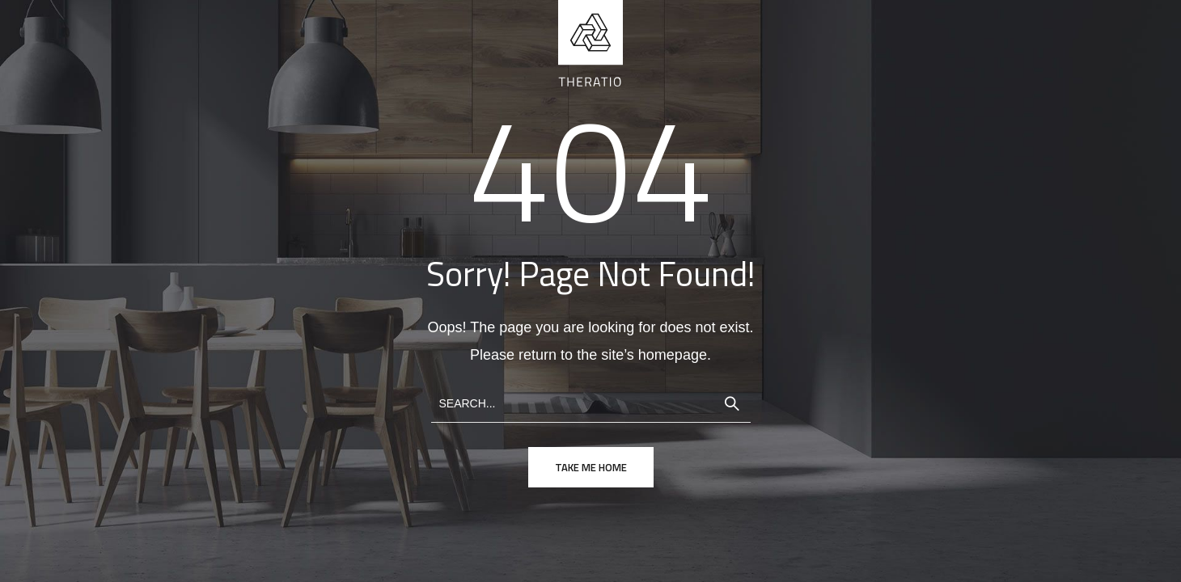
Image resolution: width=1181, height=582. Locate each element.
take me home (591, 467)
